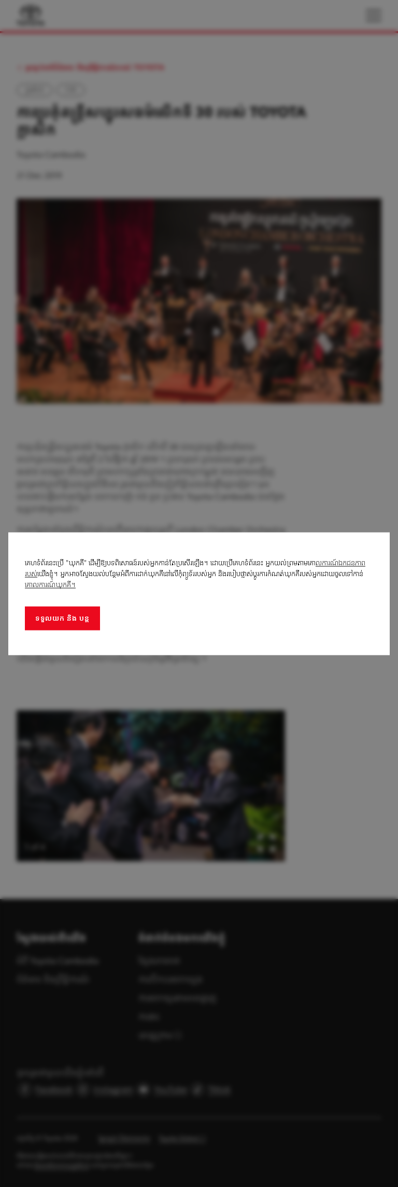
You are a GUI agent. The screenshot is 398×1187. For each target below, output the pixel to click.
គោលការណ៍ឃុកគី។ (50, 584)
